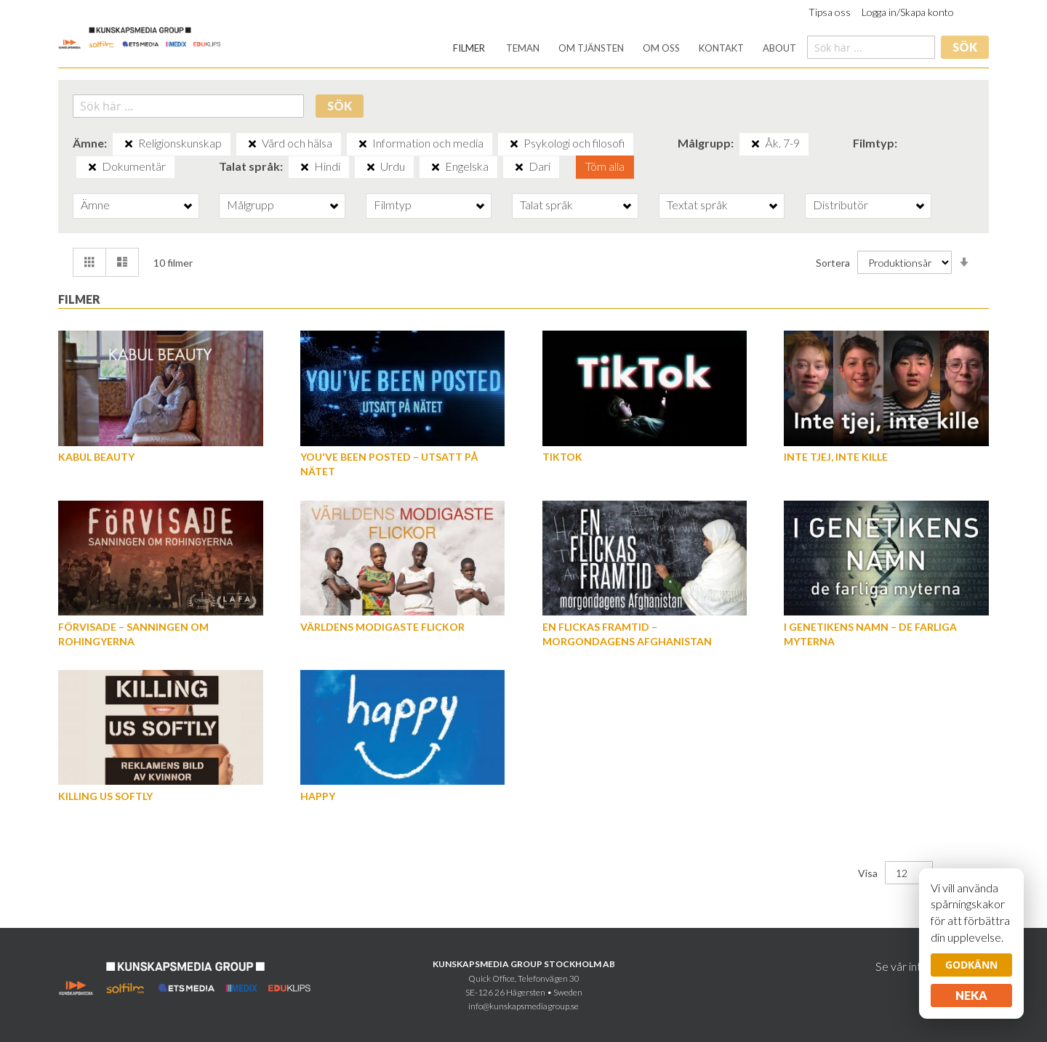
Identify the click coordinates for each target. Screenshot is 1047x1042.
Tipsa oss (830, 12)
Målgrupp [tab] (250, 204)
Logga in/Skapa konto (908, 12)
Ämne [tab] (95, 204)
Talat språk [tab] (546, 204)
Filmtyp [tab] (393, 204)
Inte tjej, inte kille (836, 457)
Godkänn (971, 965)
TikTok (562, 457)
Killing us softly (105, 796)
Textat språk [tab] (697, 204)
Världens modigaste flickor (382, 627)
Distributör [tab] (840, 204)
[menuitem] (469, 48)
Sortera (833, 263)
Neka (971, 995)
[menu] (624, 48)
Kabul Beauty (96, 457)
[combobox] (871, 47)
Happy (317, 796)
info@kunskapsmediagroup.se (523, 1006)
